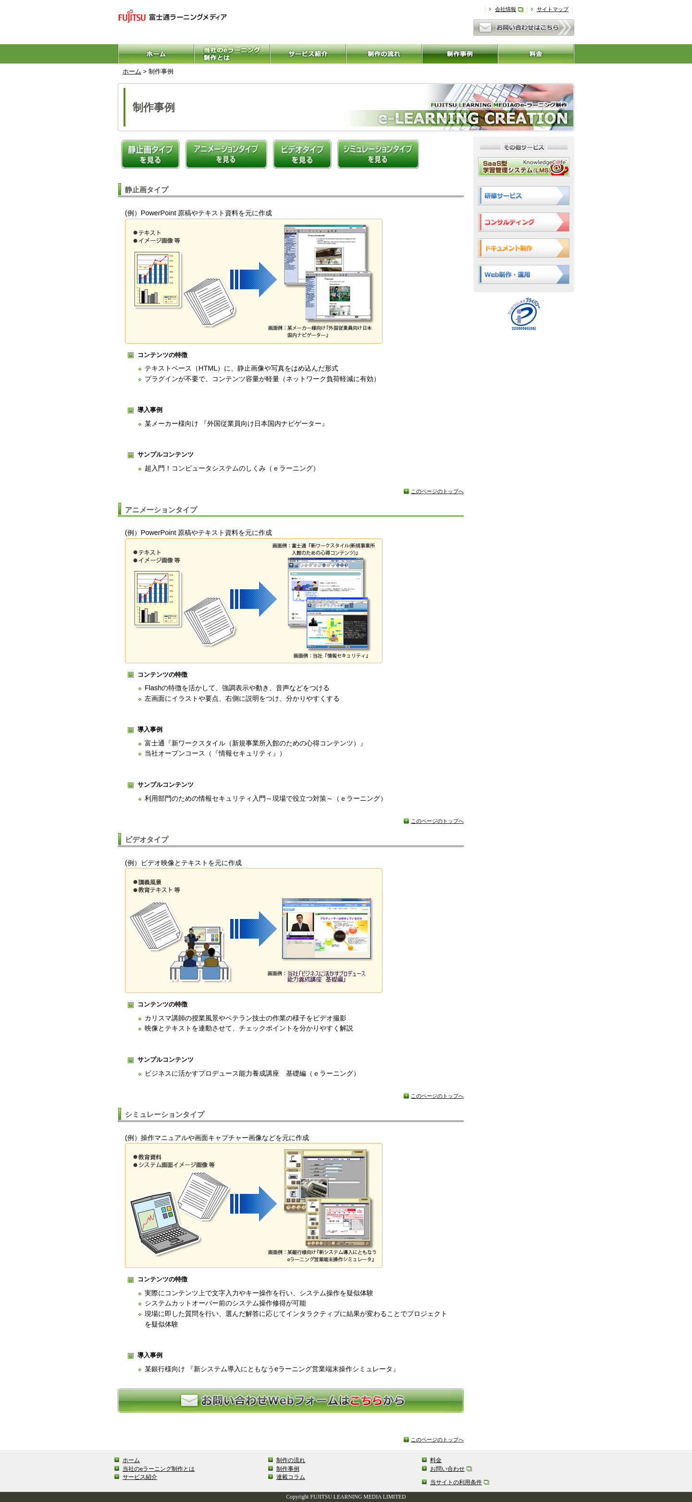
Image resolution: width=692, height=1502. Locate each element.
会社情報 (505, 9)
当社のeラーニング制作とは (159, 1469)
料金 (436, 1460)
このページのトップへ (437, 491)
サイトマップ (552, 9)
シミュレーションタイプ (164, 1114)
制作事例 (287, 1469)
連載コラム (290, 1477)
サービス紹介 (140, 1477)
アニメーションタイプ (161, 510)
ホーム (132, 71)
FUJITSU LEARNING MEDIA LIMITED (358, 1497)
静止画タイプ (146, 190)
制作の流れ (290, 1460)
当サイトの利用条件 (456, 1482)
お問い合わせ (447, 1469)
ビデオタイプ (146, 839)
